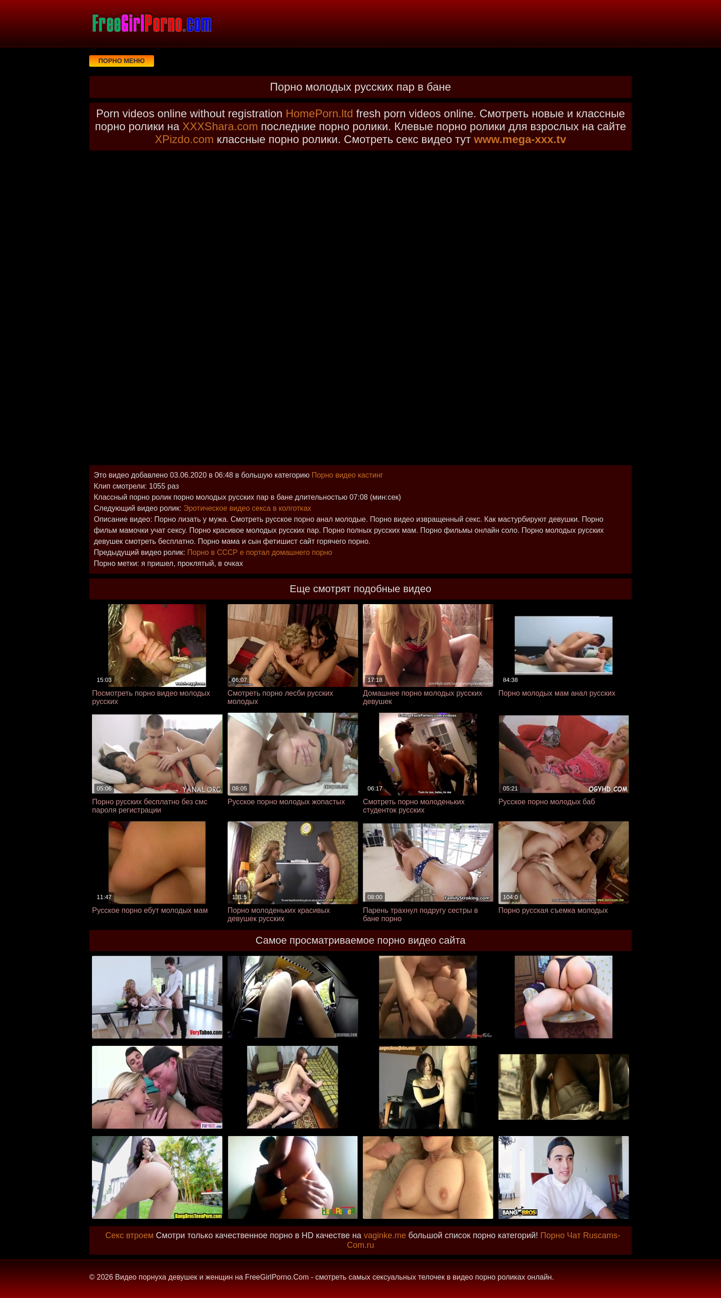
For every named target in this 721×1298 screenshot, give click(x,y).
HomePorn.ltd (319, 113)
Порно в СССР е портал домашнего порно (259, 552)
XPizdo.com (184, 139)
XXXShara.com (220, 126)
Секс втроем (129, 1235)
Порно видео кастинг (347, 475)
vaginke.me (385, 1235)
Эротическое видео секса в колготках (247, 508)
